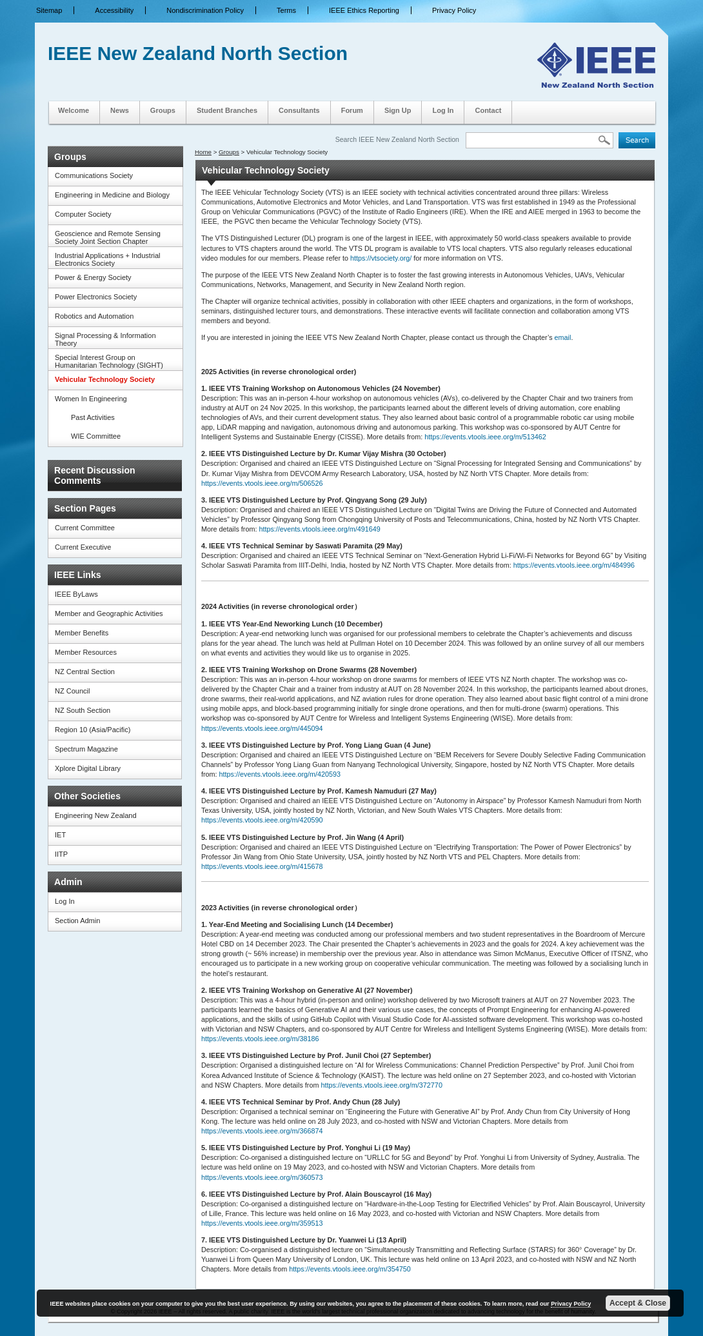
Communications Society (94, 175)
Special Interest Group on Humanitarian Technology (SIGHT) (109, 361)
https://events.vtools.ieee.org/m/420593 (280, 774)
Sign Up (397, 110)
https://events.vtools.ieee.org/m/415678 (261, 866)
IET (60, 835)
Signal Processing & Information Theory (105, 339)
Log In (442, 110)
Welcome (73, 110)
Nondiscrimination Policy (205, 10)
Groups (162, 110)
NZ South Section (82, 710)
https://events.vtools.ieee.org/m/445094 (261, 728)
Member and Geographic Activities (109, 613)
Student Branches (227, 110)
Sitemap (49, 10)
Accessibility (114, 10)
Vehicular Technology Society (105, 379)
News (119, 110)
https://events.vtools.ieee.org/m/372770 (381, 1085)
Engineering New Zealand (96, 815)
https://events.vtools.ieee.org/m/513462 (485, 437)
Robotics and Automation (94, 316)
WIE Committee (96, 436)
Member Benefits (81, 633)
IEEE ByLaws (76, 594)
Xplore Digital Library (88, 768)
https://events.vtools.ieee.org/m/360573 (261, 1177)
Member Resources (86, 652)
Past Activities (93, 417)
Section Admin (77, 920)
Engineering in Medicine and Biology (112, 195)
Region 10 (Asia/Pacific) (92, 729)
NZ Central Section (85, 671)
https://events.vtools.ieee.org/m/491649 (319, 529)
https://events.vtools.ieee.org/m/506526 (261, 483)
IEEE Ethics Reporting (364, 10)
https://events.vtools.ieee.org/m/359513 (261, 1223)
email (563, 337)
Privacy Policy (454, 10)
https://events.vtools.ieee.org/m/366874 (261, 1131)
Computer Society (83, 214)
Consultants (299, 110)
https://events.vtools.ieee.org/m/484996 (574, 565)
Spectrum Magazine (86, 749)
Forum (352, 110)
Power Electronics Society (96, 297)
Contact (488, 110)
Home (203, 151)
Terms (286, 10)
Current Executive (83, 547)
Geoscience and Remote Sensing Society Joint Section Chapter (108, 237)
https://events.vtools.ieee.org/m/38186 (260, 1038)
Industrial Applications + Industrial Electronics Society (108, 259)
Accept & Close (637, 1303)
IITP (61, 854)
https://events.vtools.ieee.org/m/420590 (261, 820)
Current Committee (85, 528)
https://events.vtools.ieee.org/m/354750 (349, 1269)
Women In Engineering (91, 399)
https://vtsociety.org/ (380, 258)
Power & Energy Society (93, 277)
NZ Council (72, 691)
